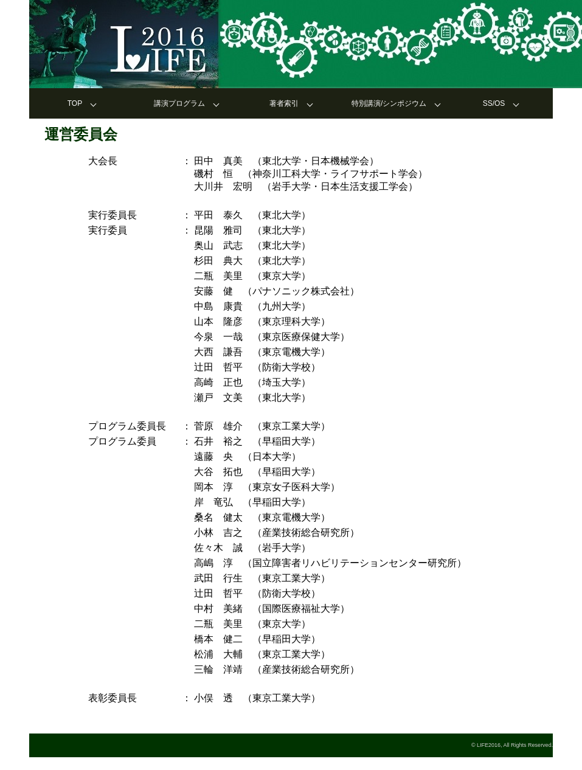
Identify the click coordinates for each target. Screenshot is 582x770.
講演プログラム (179, 103)
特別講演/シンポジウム (389, 103)
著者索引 (284, 103)
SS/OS (494, 103)
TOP (75, 103)
